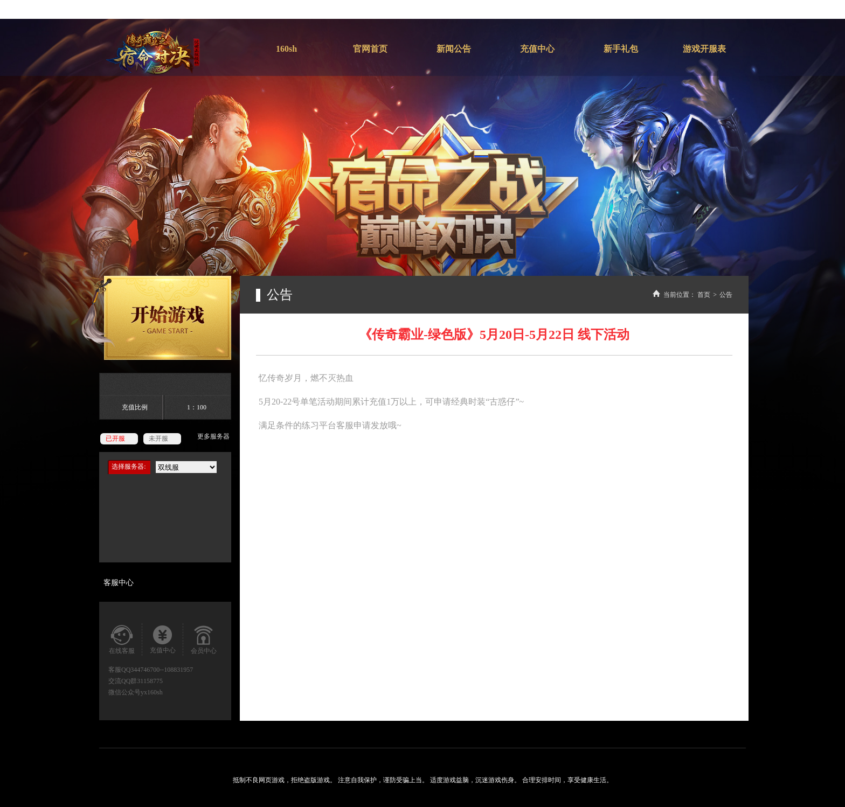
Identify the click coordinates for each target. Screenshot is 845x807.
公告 (725, 294)
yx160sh (152, 692)
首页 (703, 294)
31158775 (150, 681)
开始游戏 (156, 318)
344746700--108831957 (161, 669)
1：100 (196, 407)
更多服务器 (213, 436)
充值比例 (135, 407)
